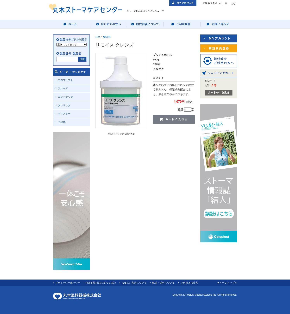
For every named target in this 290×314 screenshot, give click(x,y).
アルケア (63, 88)
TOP (98, 36)
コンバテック (65, 96)
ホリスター (64, 113)
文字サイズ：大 (232, 4)
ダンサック (64, 105)
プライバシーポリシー (67, 282)
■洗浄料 (107, 36)
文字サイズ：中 (226, 4)
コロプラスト (65, 80)
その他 (61, 121)
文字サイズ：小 (220, 4)
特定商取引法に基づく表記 (101, 282)
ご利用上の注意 (189, 282)
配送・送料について (163, 282)
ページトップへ (228, 282)
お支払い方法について (134, 282)
